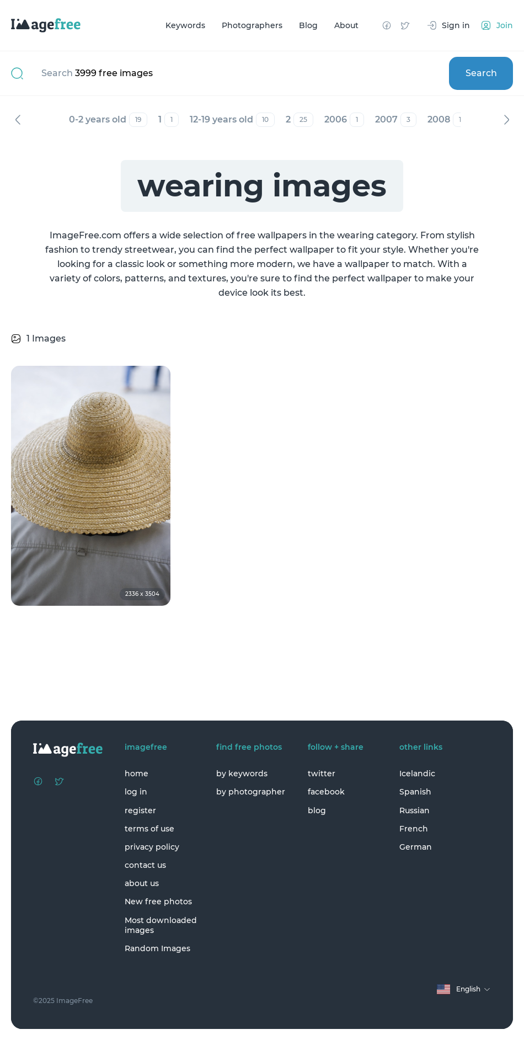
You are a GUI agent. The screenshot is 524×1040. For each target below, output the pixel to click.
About (346, 25)
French (413, 829)
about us (142, 883)
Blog (308, 25)
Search (481, 73)
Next (506, 119)
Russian (414, 810)
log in (136, 792)
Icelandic (417, 773)
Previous (17, 119)
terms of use (149, 829)
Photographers (252, 25)
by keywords (242, 773)
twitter (321, 773)
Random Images (157, 948)
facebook (326, 792)
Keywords (185, 25)
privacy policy (152, 847)
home (136, 773)
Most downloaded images (161, 925)
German (415, 847)
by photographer (250, 792)
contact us (145, 865)
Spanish (415, 792)
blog (317, 810)
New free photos (158, 901)
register (140, 810)
